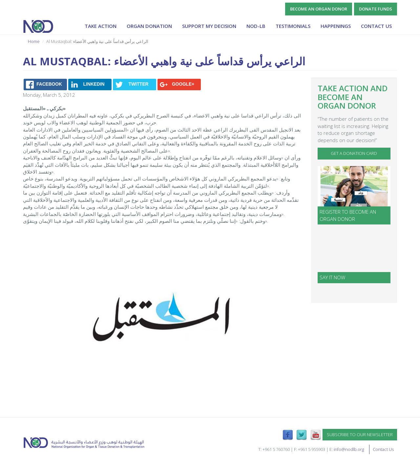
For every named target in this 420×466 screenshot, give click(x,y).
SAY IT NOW (332, 277)
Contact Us (376, 26)
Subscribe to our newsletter (360, 434)
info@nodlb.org (349, 449)
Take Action (100, 26)
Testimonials (293, 26)
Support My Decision (209, 26)
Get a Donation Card (354, 153)
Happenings (336, 26)
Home (34, 41)
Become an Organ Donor (318, 9)
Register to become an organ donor (348, 215)
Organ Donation (149, 26)
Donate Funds (375, 9)
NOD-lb (255, 26)
